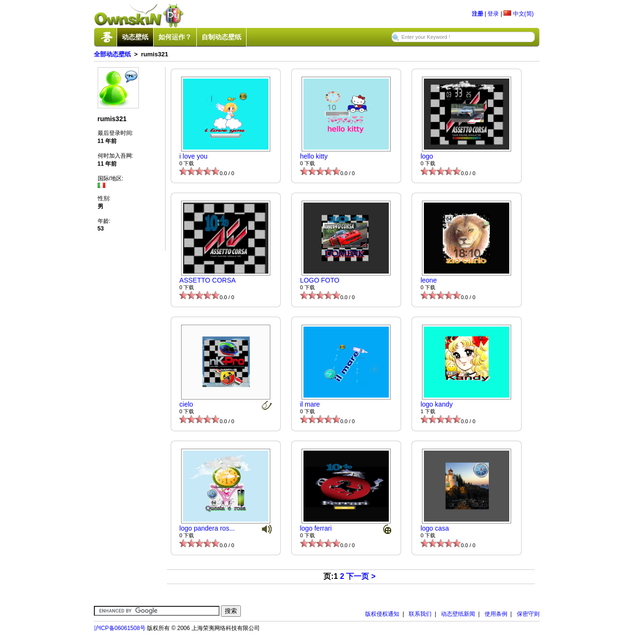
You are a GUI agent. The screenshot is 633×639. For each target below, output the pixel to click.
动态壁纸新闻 (458, 614)
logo (427, 156)
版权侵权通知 (382, 614)
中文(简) (518, 13)
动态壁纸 (135, 37)
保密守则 (528, 614)
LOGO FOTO (319, 280)
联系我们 (420, 614)
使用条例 (496, 614)
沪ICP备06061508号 (120, 628)
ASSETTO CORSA (207, 280)
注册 (477, 13)
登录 (493, 13)
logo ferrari (316, 528)
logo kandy (437, 404)
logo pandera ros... (207, 528)
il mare (310, 404)
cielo (186, 404)
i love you (193, 156)
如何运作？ (175, 37)
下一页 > (361, 576)
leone (429, 280)
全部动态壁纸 (112, 54)
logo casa (435, 528)
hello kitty (314, 156)
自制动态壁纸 (221, 37)
